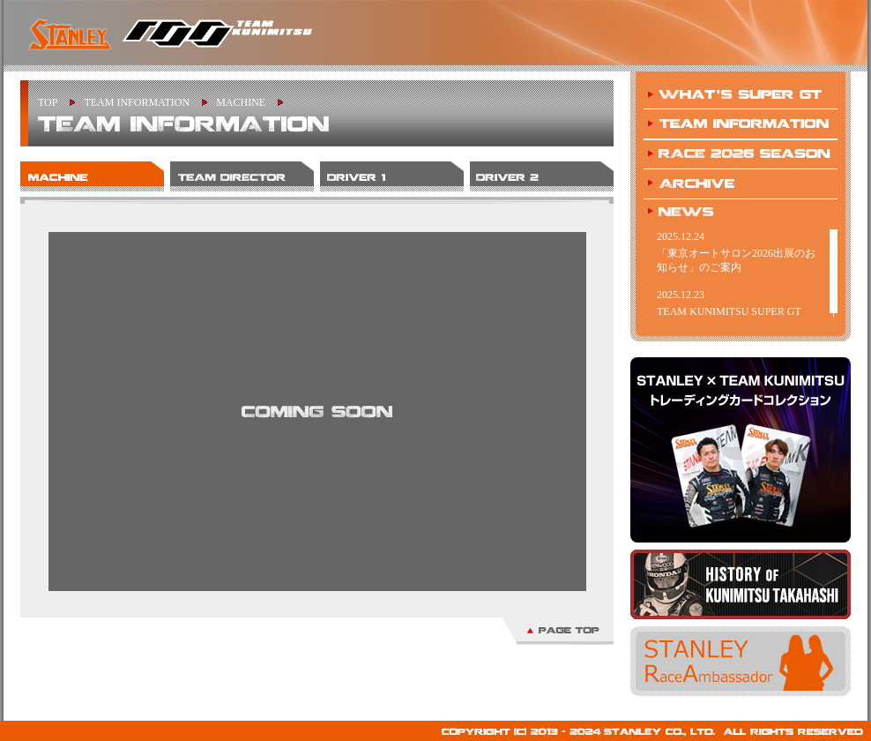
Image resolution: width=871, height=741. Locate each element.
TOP (47, 102)
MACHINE (240, 102)
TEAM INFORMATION (137, 102)
